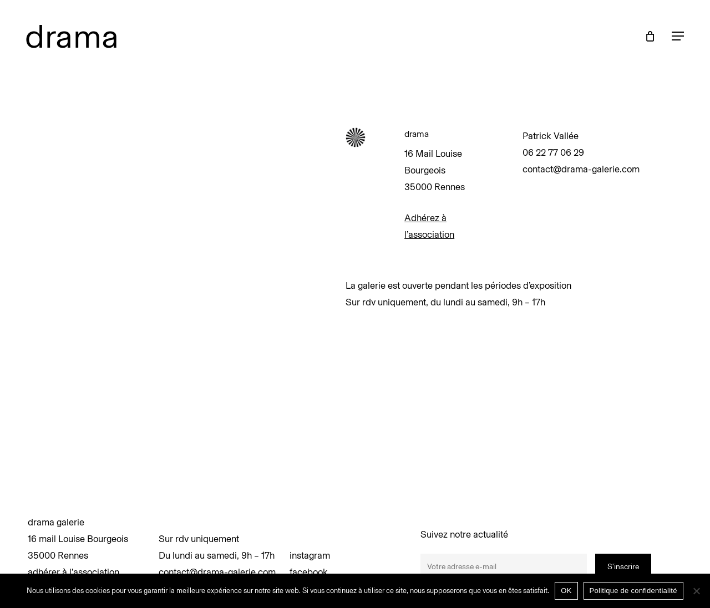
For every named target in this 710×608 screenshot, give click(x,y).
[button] (678, 36)
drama (72, 36)
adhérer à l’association (73, 572)
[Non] (696, 590)
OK (566, 590)
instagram (310, 555)
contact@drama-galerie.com (217, 572)
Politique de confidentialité (633, 590)
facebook (309, 572)
